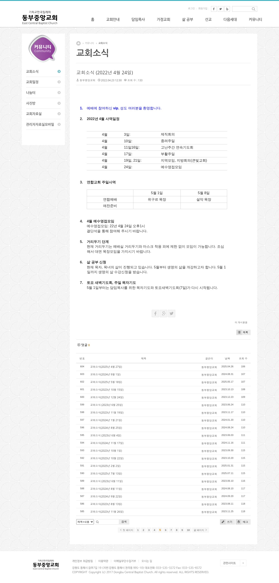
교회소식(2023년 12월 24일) (106, 397)
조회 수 (243, 358)
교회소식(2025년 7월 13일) (106, 473)
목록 (242, 332)
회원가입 (202, 8)
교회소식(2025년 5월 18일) (106, 382)
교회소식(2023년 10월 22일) (106, 458)
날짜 (227, 358)
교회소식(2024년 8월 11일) (106, 489)
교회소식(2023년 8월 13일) (106, 504)
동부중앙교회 (87, 80)
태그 (242, 522)
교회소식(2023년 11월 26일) (106, 512)
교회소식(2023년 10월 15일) (106, 389)
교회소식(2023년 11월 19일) (106, 412)
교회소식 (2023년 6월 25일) (106, 405)
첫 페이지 (126, 530)
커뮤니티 (89, 43)
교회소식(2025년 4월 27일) (106, 367)
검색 (124, 522)
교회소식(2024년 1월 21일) (106, 420)
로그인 (191, 8)
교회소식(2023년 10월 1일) (106, 451)
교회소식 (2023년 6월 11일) (106, 481)
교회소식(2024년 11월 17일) (106, 443)
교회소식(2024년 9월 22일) (106, 496)
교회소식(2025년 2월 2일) (105, 466)
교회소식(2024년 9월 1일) (105, 374)
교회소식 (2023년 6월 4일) (105, 435)
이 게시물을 (241, 322)
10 (188, 530)
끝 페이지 (200, 530)
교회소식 (102, 43)
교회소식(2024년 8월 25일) (106, 428)
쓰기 (226, 522)
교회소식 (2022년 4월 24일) (104, 72)
